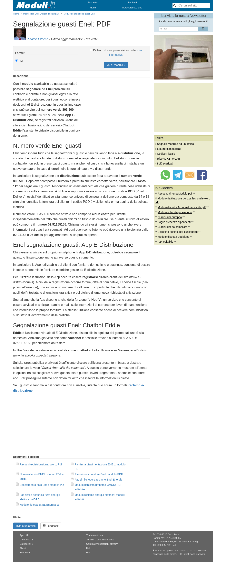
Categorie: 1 (26, 539)
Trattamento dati (95, 535)
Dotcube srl (174, 534)
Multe (93, 7)
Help (88, 548)
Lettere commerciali (169, 148)
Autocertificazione (132, 7)
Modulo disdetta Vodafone (173, 236)
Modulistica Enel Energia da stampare (41, 14)
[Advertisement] (117, 101)
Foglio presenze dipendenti (174, 222)
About (23, 548)
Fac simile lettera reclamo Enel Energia (99, 479)
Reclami (132, 2)
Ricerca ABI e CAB (168, 158)
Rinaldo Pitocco (37, 39)
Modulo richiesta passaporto (175, 212)
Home (16, 14)
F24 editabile (165, 241)
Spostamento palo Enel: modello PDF (42, 484)
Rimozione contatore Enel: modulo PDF (99, 474)
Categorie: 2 (26, 544)
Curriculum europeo (170, 217)
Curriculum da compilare (172, 226)
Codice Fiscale (166, 153)
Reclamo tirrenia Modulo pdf (175, 193)
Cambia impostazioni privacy (102, 544)
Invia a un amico (26, 525)
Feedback (50, 525)
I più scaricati (165, 163)
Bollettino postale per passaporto (178, 231)
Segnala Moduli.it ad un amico (175, 143)
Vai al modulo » (115, 65)
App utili (24, 535)
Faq (88, 552)
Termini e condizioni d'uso (100, 539)
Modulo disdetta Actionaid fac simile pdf (182, 207)
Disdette (92, 2)
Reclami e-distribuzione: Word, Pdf (41, 464)
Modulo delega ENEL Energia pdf (40, 504)
